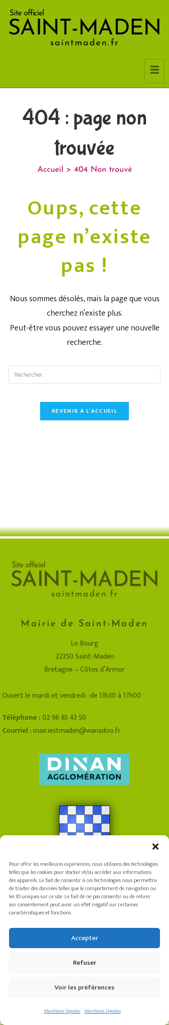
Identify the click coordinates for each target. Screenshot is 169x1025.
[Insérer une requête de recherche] (85, 374)
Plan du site (53, 795)
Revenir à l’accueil (84, 411)
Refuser (84, 962)
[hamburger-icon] (154, 71)
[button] (155, 846)
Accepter (84, 938)
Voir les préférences (84, 987)
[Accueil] (50, 169)
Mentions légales (62, 1011)
